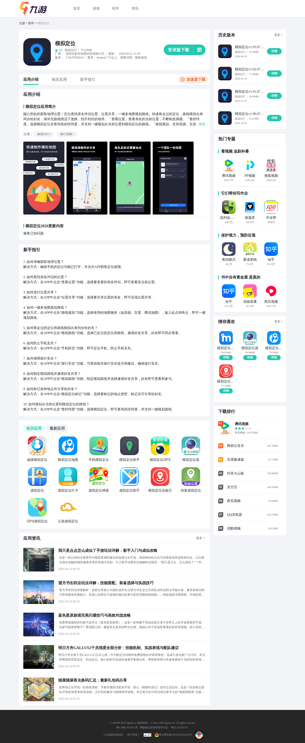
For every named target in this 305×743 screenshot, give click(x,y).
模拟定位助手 (226, 348)
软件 (115, 8)
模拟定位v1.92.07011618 (249, 69)
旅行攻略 (67, 134)
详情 (226, 357)
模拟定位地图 (274, 348)
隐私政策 (141, 57)
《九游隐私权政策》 (113, 734)
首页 (76, 8)
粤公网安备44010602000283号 (173, 734)
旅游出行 (44, 134)
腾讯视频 (241, 424)
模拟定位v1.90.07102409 (249, 114)
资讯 (135, 8)
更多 (199, 538)
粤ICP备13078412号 (127, 727)
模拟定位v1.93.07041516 (249, 47)
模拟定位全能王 (226, 381)
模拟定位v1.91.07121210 (249, 91)
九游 (22, 23)
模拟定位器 (249, 348)
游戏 (96, 8)
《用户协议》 (132, 734)
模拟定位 (43, 23)
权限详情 (126, 57)
